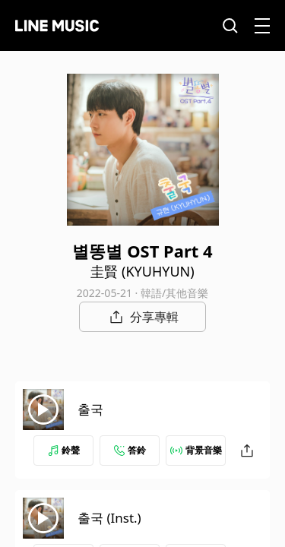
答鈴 (130, 450)
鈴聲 (64, 450)
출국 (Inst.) (109, 517)
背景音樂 (196, 450)
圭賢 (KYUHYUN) (142, 271)
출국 (90, 409)
